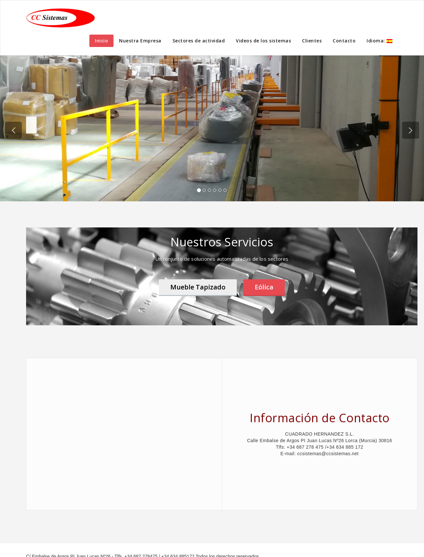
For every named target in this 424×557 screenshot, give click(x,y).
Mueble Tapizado (197, 287)
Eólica (264, 287)
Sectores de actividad (199, 41)
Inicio (101, 41)
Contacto (344, 41)
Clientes (312, 41)
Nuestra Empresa (140, 41)
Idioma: (379, 41)
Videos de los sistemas (263, 41)
